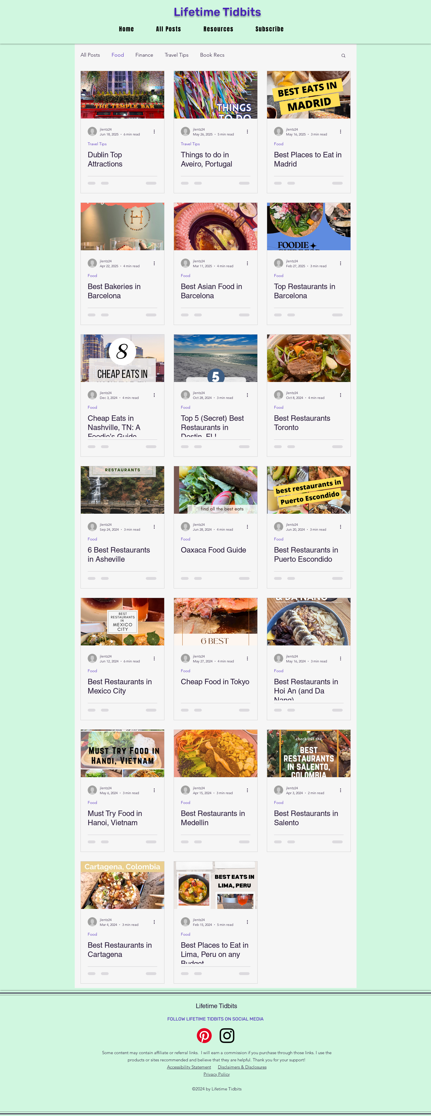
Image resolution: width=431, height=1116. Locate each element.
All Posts (90, 55)
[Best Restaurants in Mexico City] (122, 621)
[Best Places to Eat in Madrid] (308, 95)
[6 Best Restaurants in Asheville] (122, 490)
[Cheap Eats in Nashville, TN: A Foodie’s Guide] (122, 358)
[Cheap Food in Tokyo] (215, 621)
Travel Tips (177, 55)
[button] (343, 56)
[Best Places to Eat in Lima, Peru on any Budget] (215, 885)
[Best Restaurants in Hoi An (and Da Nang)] (308, 621)
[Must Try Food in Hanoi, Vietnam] (122, 753)
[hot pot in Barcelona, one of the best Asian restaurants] (215, 226)
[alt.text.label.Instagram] (227, 1036)
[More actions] (156, 131)
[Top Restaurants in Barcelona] (308, 226)
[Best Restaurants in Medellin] (215, 753)
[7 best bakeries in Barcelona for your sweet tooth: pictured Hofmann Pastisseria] (122, 226)
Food (118, 55)
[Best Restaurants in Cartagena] (122, 885)
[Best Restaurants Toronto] (308, 358)
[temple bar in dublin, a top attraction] (122, 95)
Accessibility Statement (189, 1067)
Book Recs (212, 55)
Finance (144, 55)
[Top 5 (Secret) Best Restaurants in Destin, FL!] (215, 358)
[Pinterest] (204, 1036)
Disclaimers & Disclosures (242, 1067)
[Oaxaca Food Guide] (215, 490)
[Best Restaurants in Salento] (308, 753)
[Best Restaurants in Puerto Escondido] (308, 490)
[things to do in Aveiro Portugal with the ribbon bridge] (215, 95)
